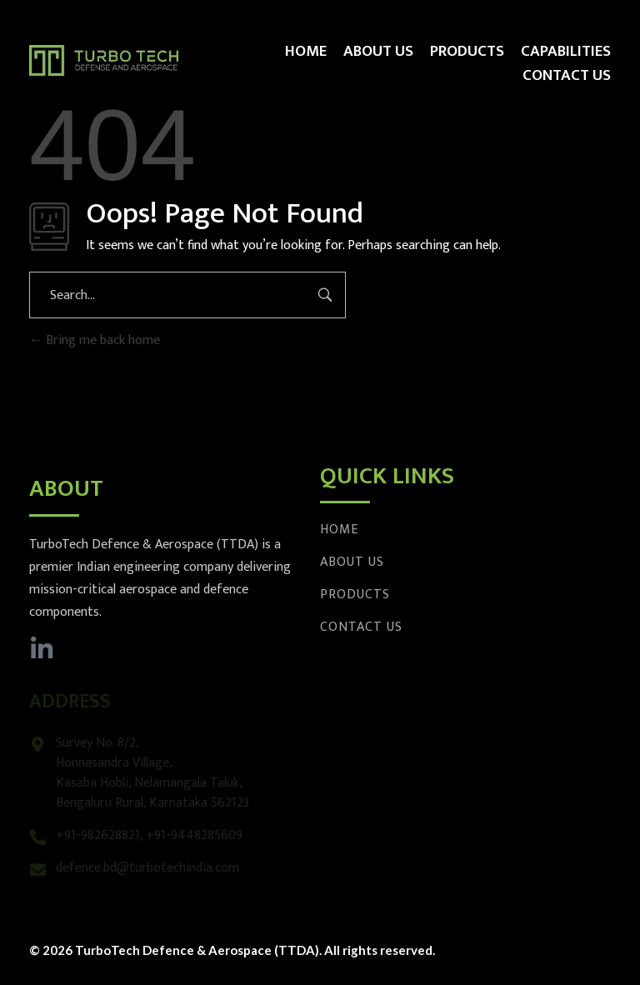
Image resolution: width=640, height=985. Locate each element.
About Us (352, 562)
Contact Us (361, 627)
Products (355, 594)
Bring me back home (94, 340)
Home (339, 529)
